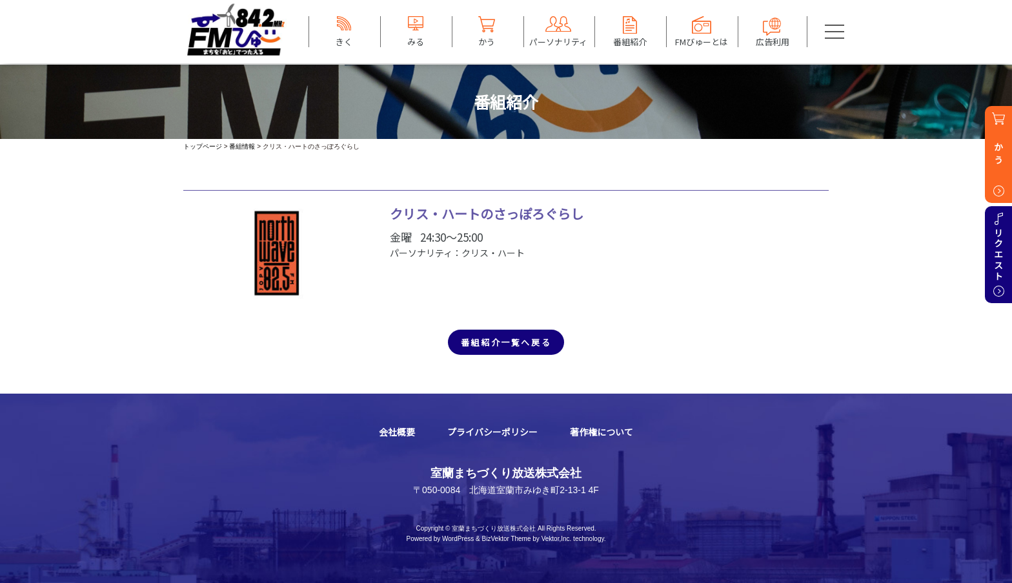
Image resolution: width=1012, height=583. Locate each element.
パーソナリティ (558, 41)
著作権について (601, 432)
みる (415, 41)
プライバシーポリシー (492, 432)
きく (344, 41)
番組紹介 (630, 41)
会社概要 (397, 432)
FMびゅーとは (701, 41)
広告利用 (772, 41)
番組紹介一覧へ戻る (506, 342)
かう (486, 41)
